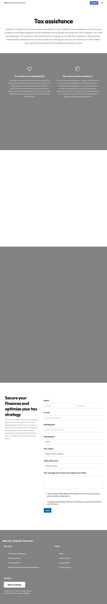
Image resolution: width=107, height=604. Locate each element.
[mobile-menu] (102, 3)
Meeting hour (50, 437)
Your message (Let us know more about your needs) (65, 473)
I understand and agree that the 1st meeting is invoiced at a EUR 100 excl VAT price (74, 503)
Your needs (49, 449)
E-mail (47, 413)
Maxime (27, 593)
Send (47, 510)
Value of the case (51, 461)
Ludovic (19, 593)
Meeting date (50, 425)
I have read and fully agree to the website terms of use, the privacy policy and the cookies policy (73, 495)
